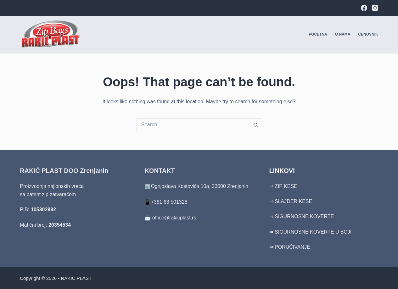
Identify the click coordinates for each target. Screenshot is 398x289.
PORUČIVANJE (292, 247)
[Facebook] (364, 8)
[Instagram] (375, 8)
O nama (342, 34)
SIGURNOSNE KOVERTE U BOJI (313, 232)
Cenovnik (368, 34)
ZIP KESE (286, 186)
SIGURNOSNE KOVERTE (304, 216)
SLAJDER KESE (293, 201)
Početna (318, 34)
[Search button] (255, 124)
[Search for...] (192, 124)
